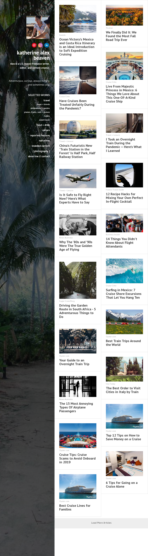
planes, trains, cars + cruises (37, 112)
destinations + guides (40, 108)
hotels (47, 116)
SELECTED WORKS (39, 95)
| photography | (41, 152)
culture (46, 131)
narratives (44, 141)
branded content (41, 146)
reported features (40, 136)
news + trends (43, 104)
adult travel (44, 120)
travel (46, 101)
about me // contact (39, 157)
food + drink (43, 125)
